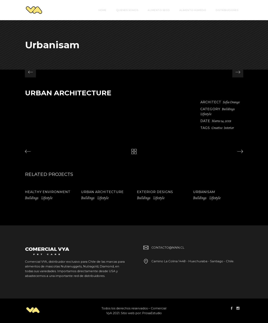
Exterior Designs (155, 192)
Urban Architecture (102, 192)
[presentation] (30, 72)
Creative (217, 127)
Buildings (228, 109)
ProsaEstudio (152, 313)
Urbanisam (204, 192)
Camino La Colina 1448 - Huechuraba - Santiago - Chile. (188, 261)
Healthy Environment (47, 192)
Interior (229, 127)
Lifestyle (205, 114)
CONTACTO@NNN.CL (163, 247)
